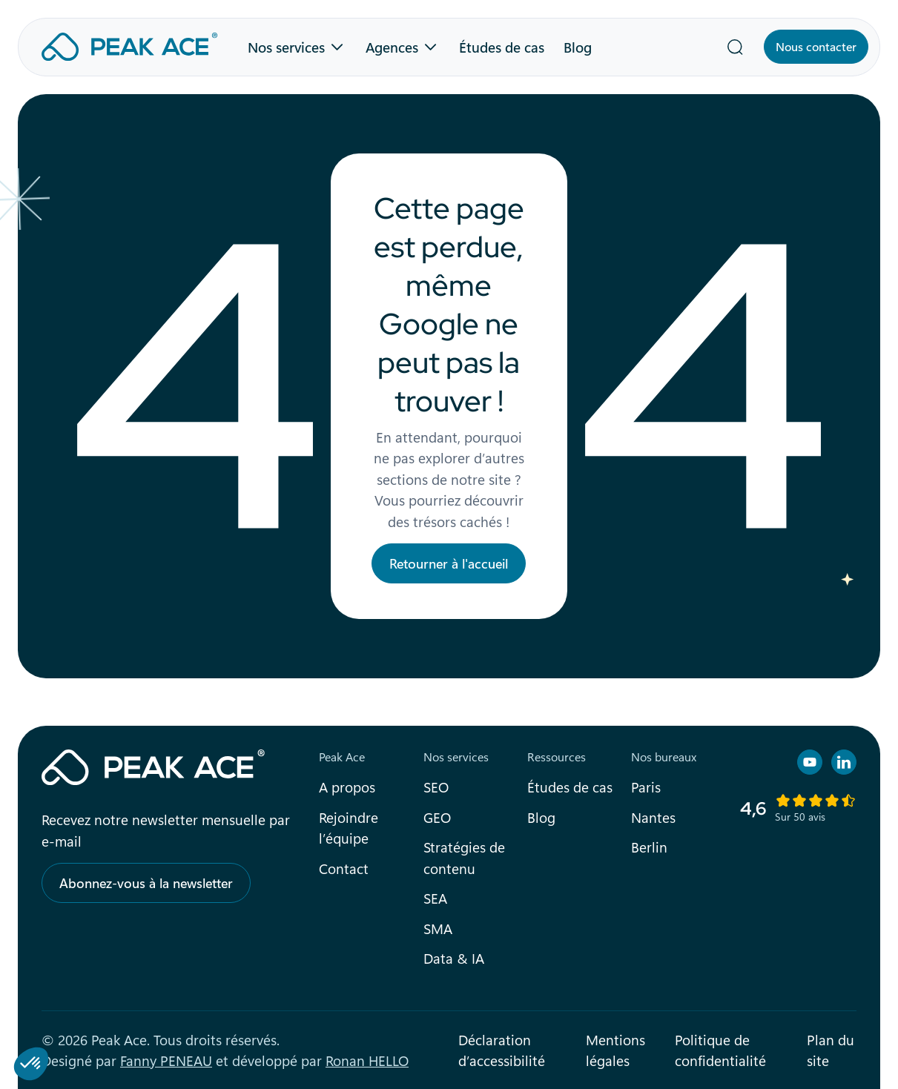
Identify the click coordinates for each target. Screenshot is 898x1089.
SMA (437, 928)
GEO (437, 817)
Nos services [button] (286, 46)
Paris (646, 786)
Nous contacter (816, 46)
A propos (347, 786)
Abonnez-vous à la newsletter (146, 883)
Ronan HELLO (367, 1060)
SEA (435, 897)
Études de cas (501, 46)
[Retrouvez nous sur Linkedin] (843, 762)
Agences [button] (392, 46)
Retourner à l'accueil (448, 563)
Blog (578, 46)
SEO (436, 786)
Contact (344, 868)
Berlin (649, 846)
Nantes (653, 817)
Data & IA (453, 957)
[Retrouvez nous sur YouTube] (809, 762)
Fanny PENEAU (166, 1060)
